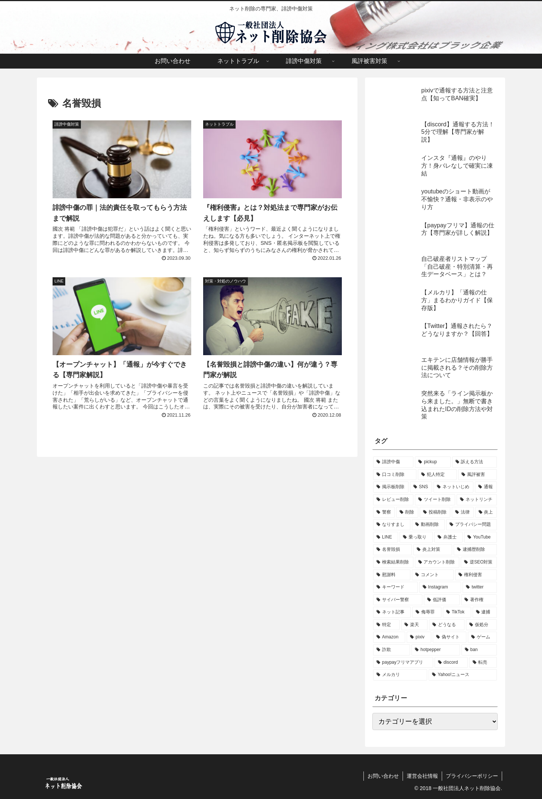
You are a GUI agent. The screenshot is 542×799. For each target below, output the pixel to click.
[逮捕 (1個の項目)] (485, 612)
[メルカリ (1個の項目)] (400, 674)
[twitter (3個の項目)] (480, 587)
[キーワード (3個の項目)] (395, 587)
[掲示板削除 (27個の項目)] (391, 487)
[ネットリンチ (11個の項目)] (477, 499)
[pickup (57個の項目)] (432, 462)
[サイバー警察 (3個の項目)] (397, 600)
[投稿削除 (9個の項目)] (435, 512)
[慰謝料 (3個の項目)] (391, 575)
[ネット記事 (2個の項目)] (392, 612)
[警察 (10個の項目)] (384, 512)
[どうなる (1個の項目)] (446, 625)
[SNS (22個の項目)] (421, 487)
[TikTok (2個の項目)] (457, 612)
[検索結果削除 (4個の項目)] (393, 562)
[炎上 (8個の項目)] (486, 512)
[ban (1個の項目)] (479, 650)
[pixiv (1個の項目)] (419, 637)
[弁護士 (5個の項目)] (448, 537)
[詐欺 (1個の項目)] (391, 650)
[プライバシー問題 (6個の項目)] (471, 524)
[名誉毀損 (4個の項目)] (392, 549)
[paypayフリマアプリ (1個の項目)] (403, 662)
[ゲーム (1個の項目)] (482, 637)
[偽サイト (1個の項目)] (449, 637)
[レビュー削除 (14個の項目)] (393, 499)
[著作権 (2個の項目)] (479, 600)
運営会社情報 (422, 776)
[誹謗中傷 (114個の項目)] (393, 462)
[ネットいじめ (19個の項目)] (453, 487)
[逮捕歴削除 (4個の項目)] (475, 549)
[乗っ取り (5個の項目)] (416, 537)
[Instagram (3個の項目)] (440, 587)
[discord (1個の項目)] (451, 662)
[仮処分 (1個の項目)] (481, 625)
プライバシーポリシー (472, 776)
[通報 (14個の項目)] (486, 487)
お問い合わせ (383, 776)
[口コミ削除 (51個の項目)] (394, 474)
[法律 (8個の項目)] (462, 512)
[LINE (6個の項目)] (385, 537)
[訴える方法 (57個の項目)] (474, 462)
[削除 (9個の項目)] (407, 512)
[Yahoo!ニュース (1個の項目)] (463, 674)
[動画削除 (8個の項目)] (428, 524)
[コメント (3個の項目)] (433, 575)
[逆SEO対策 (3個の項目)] (479, 562)
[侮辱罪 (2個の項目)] (426, 612)
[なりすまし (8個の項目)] (391, 524)
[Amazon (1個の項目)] (389, 637)
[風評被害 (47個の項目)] (477, 474)
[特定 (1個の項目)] (386, 625)
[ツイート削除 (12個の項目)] (435, 499)
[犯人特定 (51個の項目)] (437, 474)
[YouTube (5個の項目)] (480, 537)
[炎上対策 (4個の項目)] (432, 549)
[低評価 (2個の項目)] (442, 600)
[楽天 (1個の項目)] (414, 625)
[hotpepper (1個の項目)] (436, 650)
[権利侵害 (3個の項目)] (476, 575)
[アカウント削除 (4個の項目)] (437, 562)
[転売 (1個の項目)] (483, 662)
